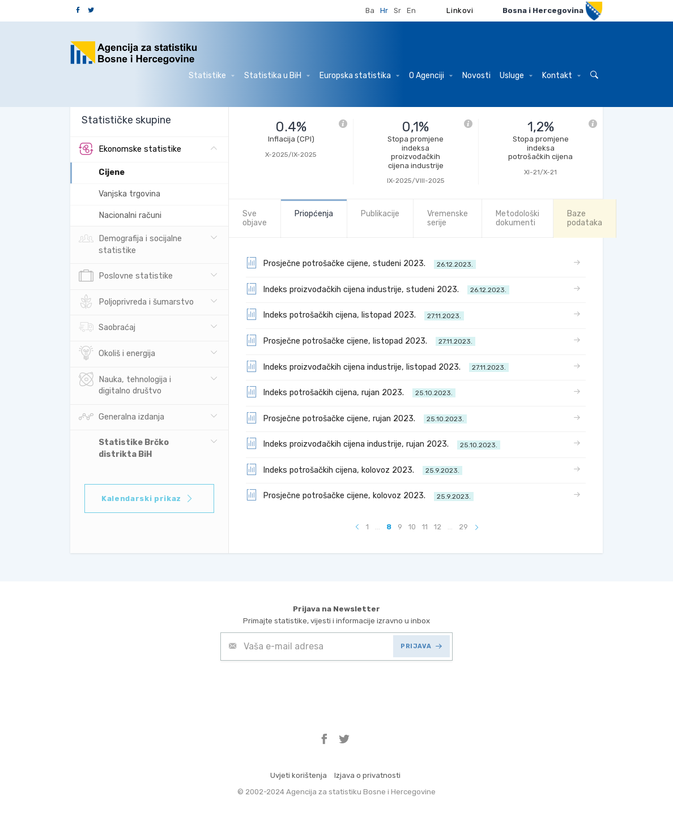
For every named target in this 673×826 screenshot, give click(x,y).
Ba (369, 10)
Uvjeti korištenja (298, 775)
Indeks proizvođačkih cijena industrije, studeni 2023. (377, 288)
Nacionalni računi (130, 215)
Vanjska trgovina (129, 194)
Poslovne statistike (126, 276)
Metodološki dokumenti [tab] (517, 218)
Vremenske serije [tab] (447, 218)
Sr (397, 10)
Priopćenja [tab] (314, 214)
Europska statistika (359, 75)
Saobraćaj (107, 327)
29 (463, 527)
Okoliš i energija (117, 353)
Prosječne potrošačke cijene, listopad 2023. (360, 340)
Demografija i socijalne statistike (130, 243)
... (377, 527)
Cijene (112, 172)
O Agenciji (431, 75)
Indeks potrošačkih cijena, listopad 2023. (355, 314)
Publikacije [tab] (380, 214)
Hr (384, 10)
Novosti (476, 75)
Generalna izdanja (121, 417)
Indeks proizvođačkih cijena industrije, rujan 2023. (373, 443)
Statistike (212, 75)
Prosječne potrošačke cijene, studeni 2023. (361, 262)
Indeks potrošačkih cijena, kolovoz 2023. (354, 469)
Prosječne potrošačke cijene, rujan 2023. (356, 417)
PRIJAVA (421, 646)
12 (437, 527)
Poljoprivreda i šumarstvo (136, 302)
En (411, 10)
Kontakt (561, 75)
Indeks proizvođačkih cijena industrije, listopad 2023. (377, 366)
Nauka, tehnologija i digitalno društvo (125, 384)
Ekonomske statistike (130, 149)
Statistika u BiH (277, 75)
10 (412, 527)
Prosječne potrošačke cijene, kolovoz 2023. (360, 494)
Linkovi (460, 10)
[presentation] (306, 688)
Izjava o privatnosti (367, 775)
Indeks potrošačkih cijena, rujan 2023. (350, 391)
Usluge (516, 75)
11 (425, 527)
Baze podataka (584, 218)
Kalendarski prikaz (147, 498)
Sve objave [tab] (254, 218)
